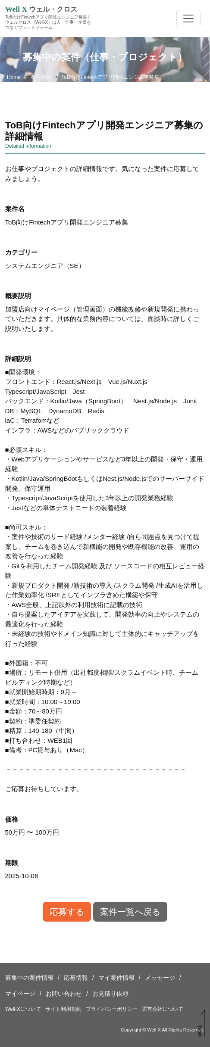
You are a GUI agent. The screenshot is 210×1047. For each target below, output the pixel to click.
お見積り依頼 (110, 993)
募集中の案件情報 (29, 977)
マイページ (20, 993)
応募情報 (76, 977)
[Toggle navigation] (188, 18)
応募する (67, 911)
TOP (200, 1031)
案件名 (15, 208)
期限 (11, 862)
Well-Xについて (23, 1009)
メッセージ (160, 977)
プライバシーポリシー (112, 1009)
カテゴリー (21, 252)
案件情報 (41, 77)
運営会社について (162, 1009)
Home (14, 77)
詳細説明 (18, 358)
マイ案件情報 (116, 977)
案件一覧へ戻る (130, 911)
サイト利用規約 (63, 1009)
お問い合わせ (64, 993)
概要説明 (18, 295)
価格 (11, 819)
